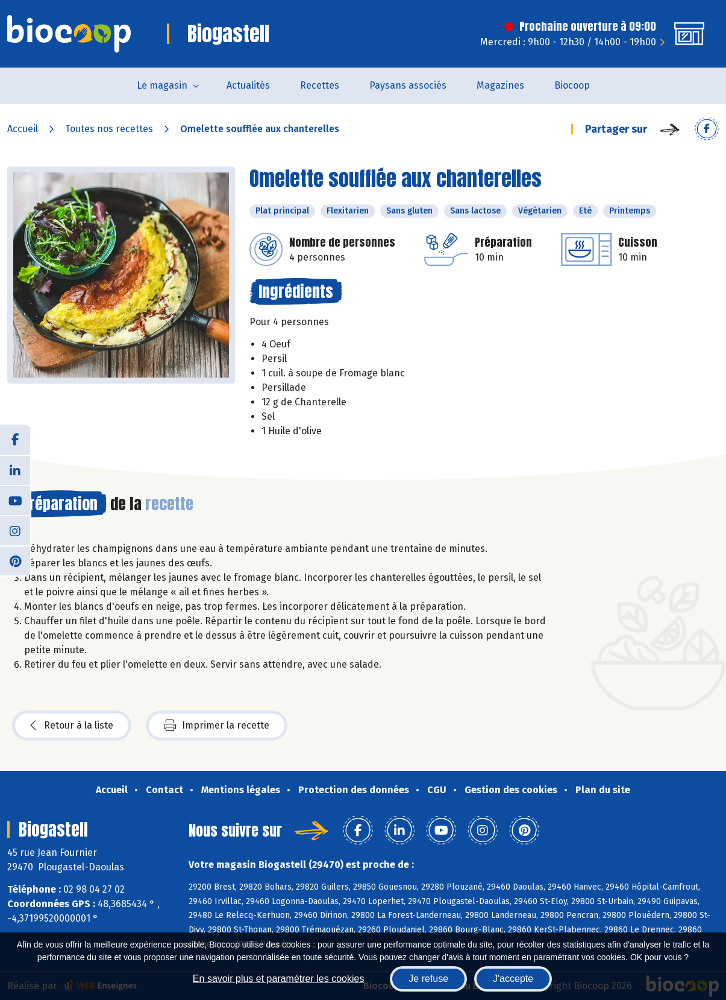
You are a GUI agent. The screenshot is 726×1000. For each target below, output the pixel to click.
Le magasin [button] (162, 85)
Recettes (319, 85)
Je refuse (428, 978)
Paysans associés (407, 85)
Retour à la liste (71, 726)
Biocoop (572, 85)
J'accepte (513, 978)
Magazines (500, 85)
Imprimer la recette (216, 726)
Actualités (248, 85)
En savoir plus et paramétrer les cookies (279, 978)
